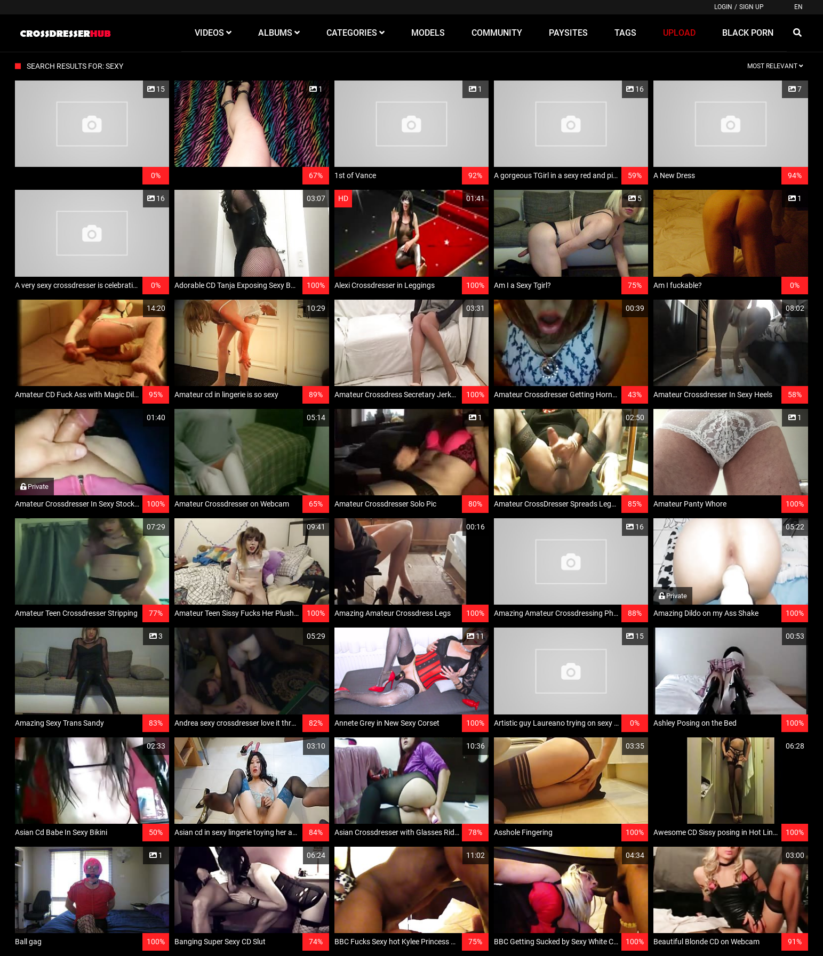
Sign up (751, 7)
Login (723, 7)
